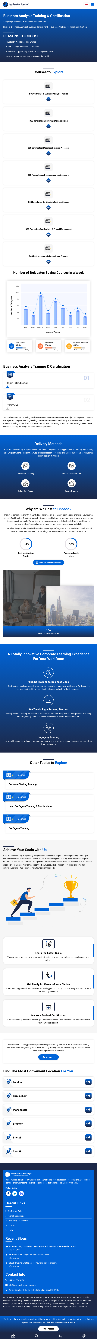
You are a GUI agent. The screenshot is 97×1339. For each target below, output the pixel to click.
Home (5, 27)
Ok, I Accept (48, 1328)
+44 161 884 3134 (16, 1280)
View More (48, 1057)
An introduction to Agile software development (29, 1254)
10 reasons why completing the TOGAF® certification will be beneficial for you (42, 1246)
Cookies (9, 1225)
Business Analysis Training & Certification (69, 27)
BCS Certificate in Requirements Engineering (49, 120)
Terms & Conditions (14, 1216)
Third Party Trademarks (16, 1220)
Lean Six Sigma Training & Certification (30, 806)
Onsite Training (71, 485)
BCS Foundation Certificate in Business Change (48, 202)
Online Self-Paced (25, 485)
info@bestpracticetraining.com (22, 1285)
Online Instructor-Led (71, 468)
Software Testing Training (23, 784)
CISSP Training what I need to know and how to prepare (33, 1263)
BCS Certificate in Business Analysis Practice (48, 93)
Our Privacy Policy (14, 1211)
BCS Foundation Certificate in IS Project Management (49, 229)
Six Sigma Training (19, 828)
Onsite (9, 1230)
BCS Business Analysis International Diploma (48, 256)
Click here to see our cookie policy (60, 1322)
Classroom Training (25, 468)
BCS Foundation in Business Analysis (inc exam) (48, 175)
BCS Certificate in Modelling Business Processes (48, 148)
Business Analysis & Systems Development (29, 27)
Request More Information (48, 562)
